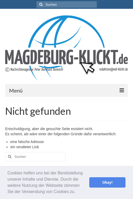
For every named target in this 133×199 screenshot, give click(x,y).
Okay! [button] (107, 182)
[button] (77, 192)
